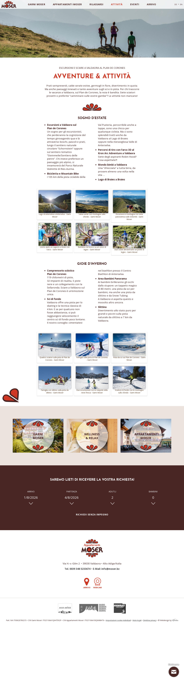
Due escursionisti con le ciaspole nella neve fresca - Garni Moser (92, 390)
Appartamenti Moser (67, 4)
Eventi (134, 4)
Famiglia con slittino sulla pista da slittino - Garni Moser (55, 390)
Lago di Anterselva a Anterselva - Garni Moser (55, 214)
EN (181, 4)
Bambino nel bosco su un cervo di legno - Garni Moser (92, 247)
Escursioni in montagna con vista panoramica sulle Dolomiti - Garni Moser (129, 215)
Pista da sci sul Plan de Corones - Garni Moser (129, 357)
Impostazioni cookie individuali (118, 620)
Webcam (97, 583)
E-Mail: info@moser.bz (106, 568)
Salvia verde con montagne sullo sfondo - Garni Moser (92, 214)
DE (175, 4)
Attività (116, 4)
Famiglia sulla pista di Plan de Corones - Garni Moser (92, 357)
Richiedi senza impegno (92, 514)
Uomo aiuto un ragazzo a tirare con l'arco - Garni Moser (55, 247)
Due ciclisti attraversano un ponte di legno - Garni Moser (129, 249)
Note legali (137, 620)
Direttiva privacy (149, 620)
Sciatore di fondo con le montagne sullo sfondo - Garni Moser (129, 390)
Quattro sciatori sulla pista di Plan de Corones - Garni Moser (55, 357)
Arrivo (151, 4)
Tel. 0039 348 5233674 (77, 568)
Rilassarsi (96, 4)
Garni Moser (36, 4)
